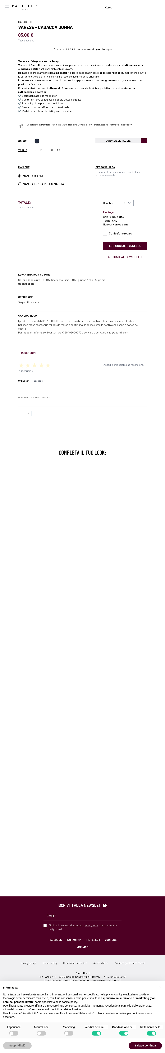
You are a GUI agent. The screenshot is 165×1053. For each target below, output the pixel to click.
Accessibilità (100, 963)
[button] (160, 987)
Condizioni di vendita (75, 963)
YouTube (111, 939)
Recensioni (28, 352)
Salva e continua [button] (145, 1045)
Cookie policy (49, 963)
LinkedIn (83, 946)
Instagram (73, 939)
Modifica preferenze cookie (129, 963)
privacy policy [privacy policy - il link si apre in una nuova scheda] (114, 994)
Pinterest (93, 939)
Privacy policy (28, 963)
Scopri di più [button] (17, 1045)
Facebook (55, 939)
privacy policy (91, 925)
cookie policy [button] (69, 1001)
